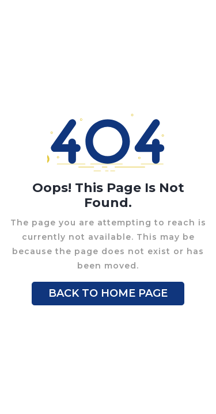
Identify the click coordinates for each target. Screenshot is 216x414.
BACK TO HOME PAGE (108, 293)
